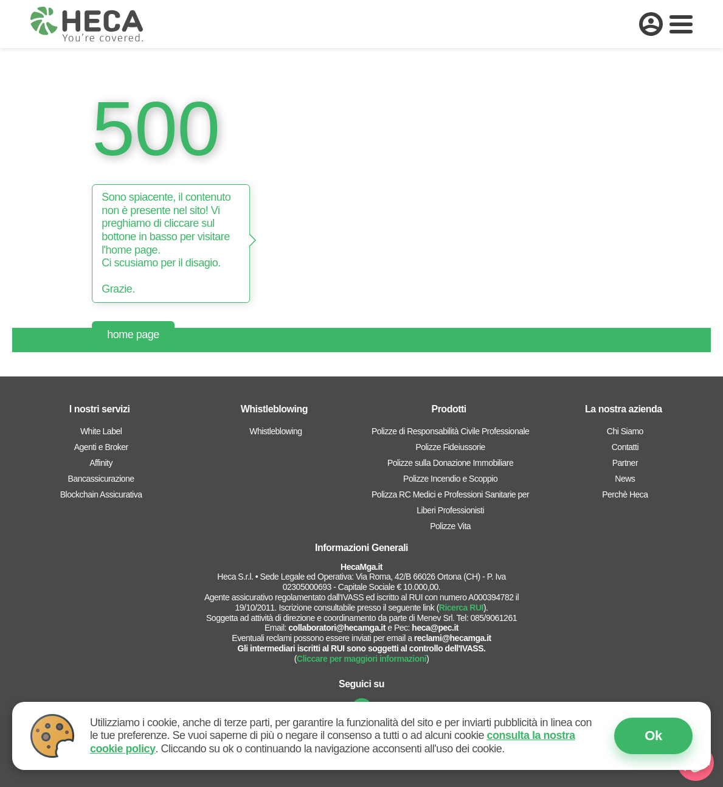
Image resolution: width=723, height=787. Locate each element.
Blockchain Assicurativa (101, 494)
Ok (653, 735)
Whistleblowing (275, 431)
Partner (625, 463)
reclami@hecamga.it (452, 638)
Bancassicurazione (101, 479)
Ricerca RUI (461, 607)
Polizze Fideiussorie (450, 447)
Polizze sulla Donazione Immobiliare (450, 463)
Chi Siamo (625, 431)
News (625, 479)
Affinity (100, 463)
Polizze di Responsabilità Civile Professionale (450, 431)
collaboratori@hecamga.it (337, 628)
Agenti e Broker (101, 447)
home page (133, 334)
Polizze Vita (450, 526)
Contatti (625, 447)
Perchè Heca (625, 494)
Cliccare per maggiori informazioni (361, 659)
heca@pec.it (435, 628)
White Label (101, 431)
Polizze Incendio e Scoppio (450, 479)
